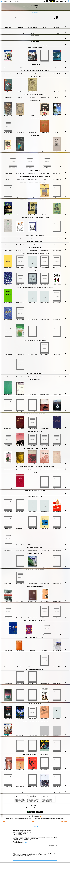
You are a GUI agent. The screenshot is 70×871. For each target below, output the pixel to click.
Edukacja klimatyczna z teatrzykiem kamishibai (22, 830)
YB (51, 1)
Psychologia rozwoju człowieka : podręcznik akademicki (35, 801)
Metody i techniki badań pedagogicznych (34, 799)
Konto (18, 1)
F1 (62, 1)
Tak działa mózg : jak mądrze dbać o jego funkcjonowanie (49, 799)
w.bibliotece (29, 818)
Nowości (5, 1)
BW (49, 1)
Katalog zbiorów (35, 12)
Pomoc (14, 1)
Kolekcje (23, 18)
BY (54, 1)
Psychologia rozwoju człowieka (19, 801)
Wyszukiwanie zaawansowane (17, 18)
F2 (64, 1)
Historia (10, 1)
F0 (60, 1)
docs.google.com (26, 842)
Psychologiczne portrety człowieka (19, 798)
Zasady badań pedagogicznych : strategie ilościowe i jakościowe (23, 800)
